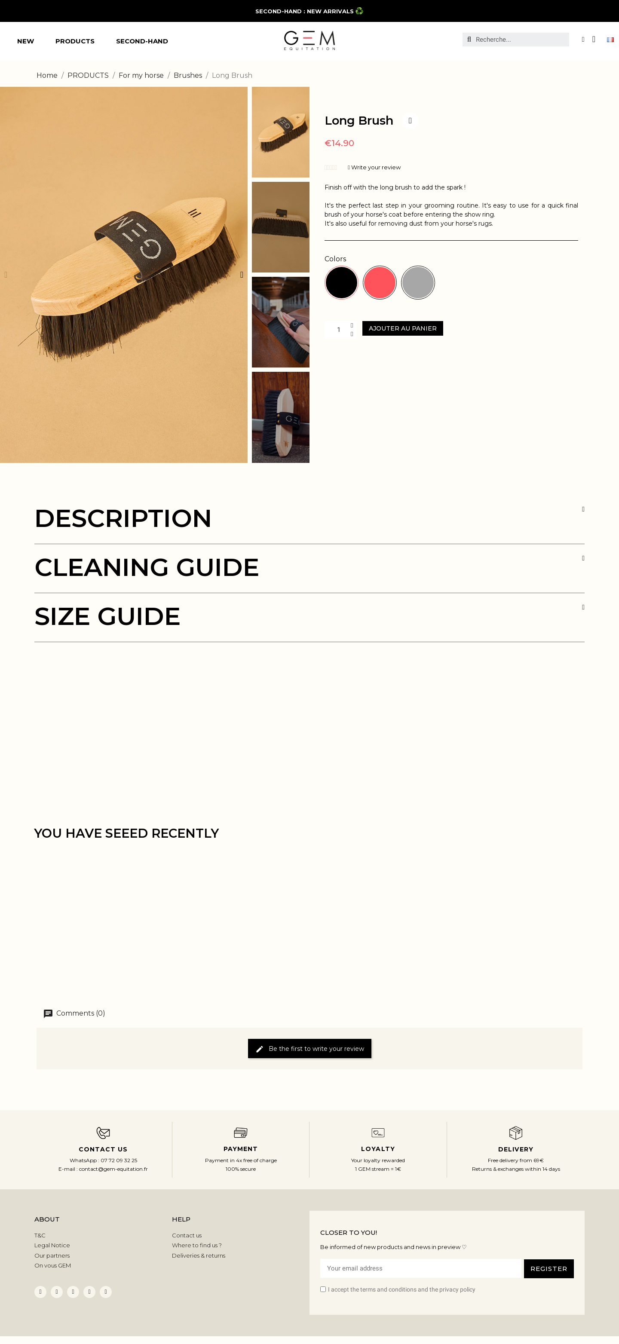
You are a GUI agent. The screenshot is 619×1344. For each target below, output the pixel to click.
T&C (40, 1235)
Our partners (52, 1255)
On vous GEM (52, 1265)
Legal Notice (52, 1245)
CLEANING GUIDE (146, 567)
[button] (5, 274)
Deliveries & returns (198, 1255)
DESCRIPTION (123, 518)
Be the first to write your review (309, 1048)
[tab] (309, 525)
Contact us (187, 1235)
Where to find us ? (197, 1245)
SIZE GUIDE (107, 616)
